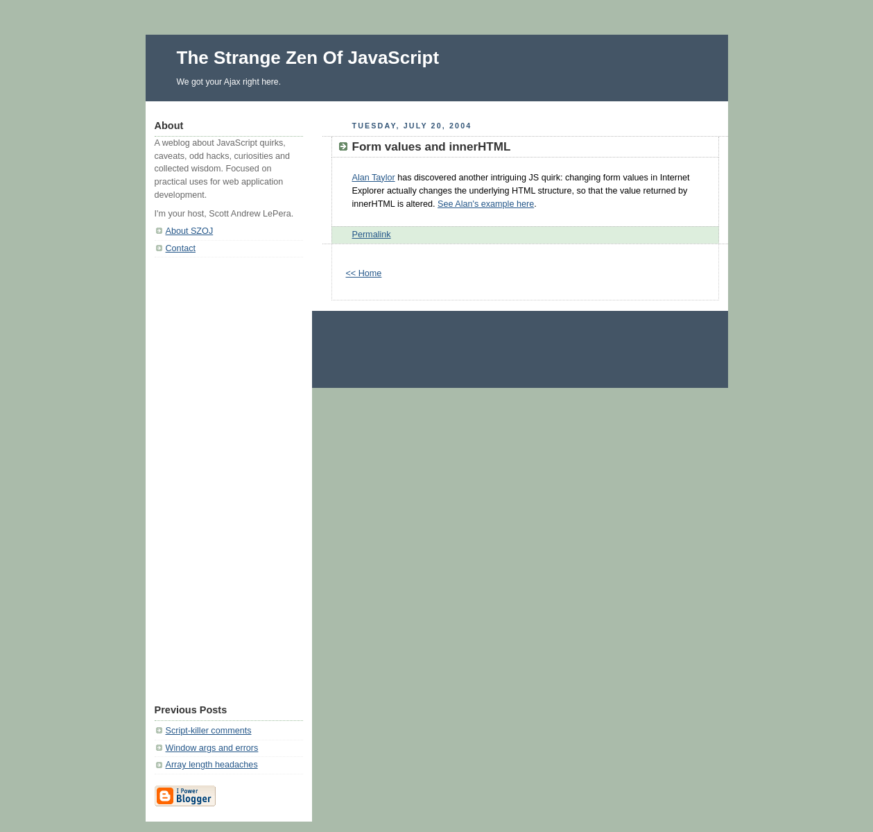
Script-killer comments (209, 731)
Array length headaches (212, 765)
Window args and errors (212, 748)
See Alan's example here (486, 204)
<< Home (364, 273)
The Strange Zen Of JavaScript (308, 57)
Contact (181, 248)
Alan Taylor (373, 177)
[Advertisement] (228, 477)
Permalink (371, 234)
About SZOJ (190, 231)
